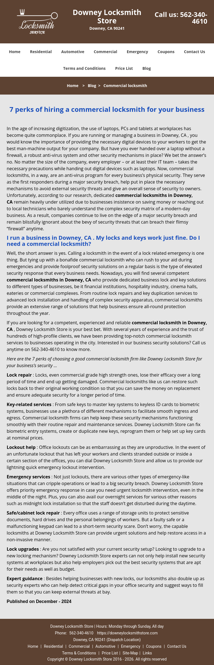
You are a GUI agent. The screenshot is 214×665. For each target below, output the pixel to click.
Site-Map (130, 653)
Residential (41, 51)
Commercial (105, 51)
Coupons (166, 51)
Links (147, 653)
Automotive (72, 51)
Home (14, 51)
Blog (146, 68)
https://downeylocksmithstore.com (127, 633)
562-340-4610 (193, 18)
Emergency (137, 51)
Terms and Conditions (84, 68)
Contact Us (194, 51)
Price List (124, 68)
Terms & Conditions (79, 653)
